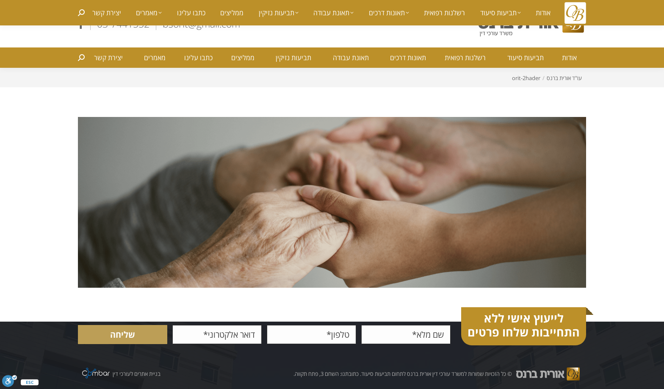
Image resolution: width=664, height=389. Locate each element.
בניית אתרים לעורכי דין (136, 374)
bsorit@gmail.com (201, 24)
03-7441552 (123, 24)
